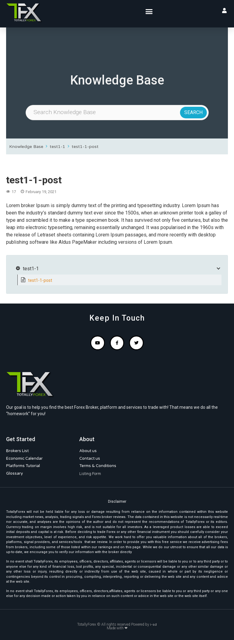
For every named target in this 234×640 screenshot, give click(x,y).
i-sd (153, 624)
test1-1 (57, 146)
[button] (149, 11)
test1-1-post (85, 146)
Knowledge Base (26, 146)
